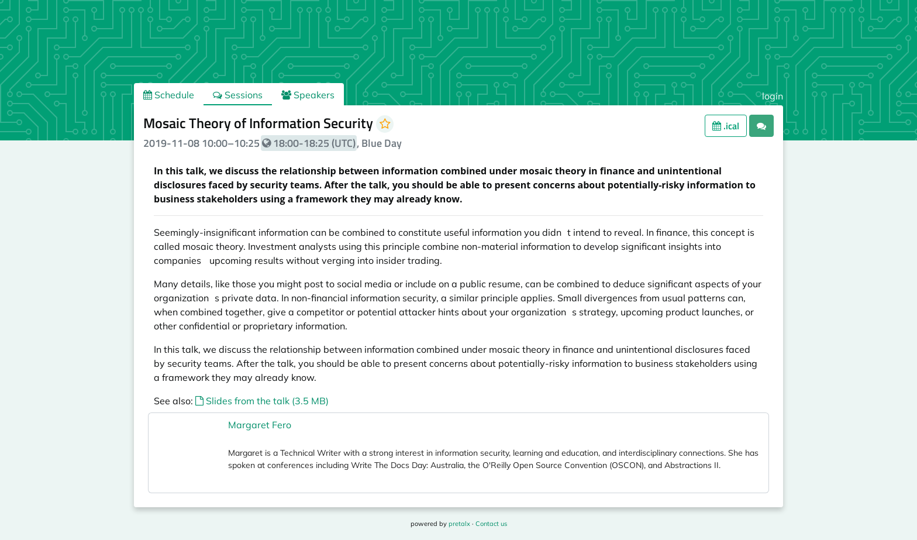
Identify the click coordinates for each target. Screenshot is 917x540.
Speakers (308, 95)
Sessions (238, 95)
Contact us (491, 524)
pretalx (459, 524)
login (772, 96)
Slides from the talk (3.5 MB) (262, 401)
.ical (725, 126)
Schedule (168, 95)
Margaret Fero (259, 425)
